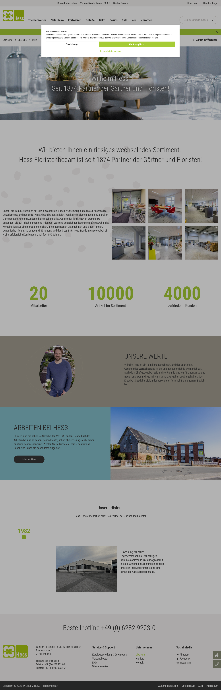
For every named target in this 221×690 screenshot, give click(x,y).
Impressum (116, 51)
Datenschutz (105, 51)
